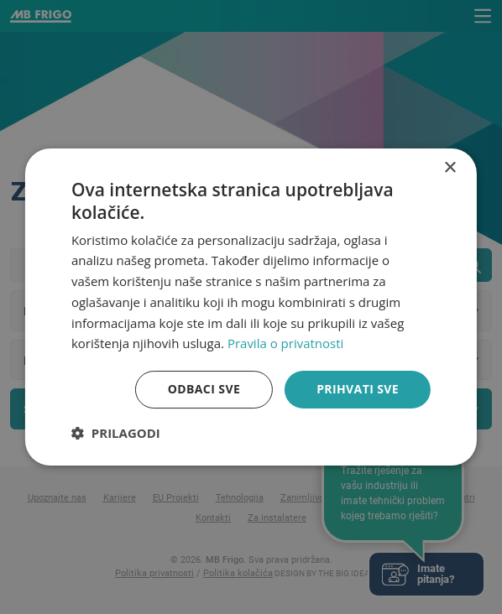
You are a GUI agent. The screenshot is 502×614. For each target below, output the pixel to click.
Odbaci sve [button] (204, 389)
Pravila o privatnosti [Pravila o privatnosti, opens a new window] (285, 343)
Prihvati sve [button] (357, 389)
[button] (115, 432)
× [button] (449, 168)
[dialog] (251, 307)
